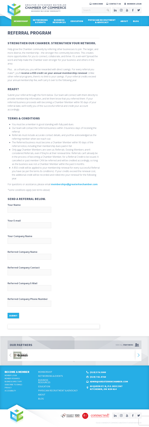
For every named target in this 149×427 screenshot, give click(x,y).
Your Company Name (54, 239)
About (124, 21)
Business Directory (13, 381)
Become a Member (17, 372)
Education (77, 21)
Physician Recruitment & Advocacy (102, 21)
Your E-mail (54, 223)
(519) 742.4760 (98, 376)
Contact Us (115, 3)
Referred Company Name (54, 255)
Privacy (8, 387)
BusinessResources (59, 21)
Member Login (134, 3)
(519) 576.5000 (98, 372)
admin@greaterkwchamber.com (109, 381)
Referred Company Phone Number (54, 302)
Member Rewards (12, 378)
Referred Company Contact (54, 270)
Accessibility (10, 390)
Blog (136, 21)
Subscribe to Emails (13, 384)
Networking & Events (40, 21)
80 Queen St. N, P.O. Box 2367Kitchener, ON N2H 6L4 (106, 387)
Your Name (54, 208)
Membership (21, 21)
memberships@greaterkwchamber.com (74, 184)
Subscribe (97, 3)
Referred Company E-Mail (54, 286)
